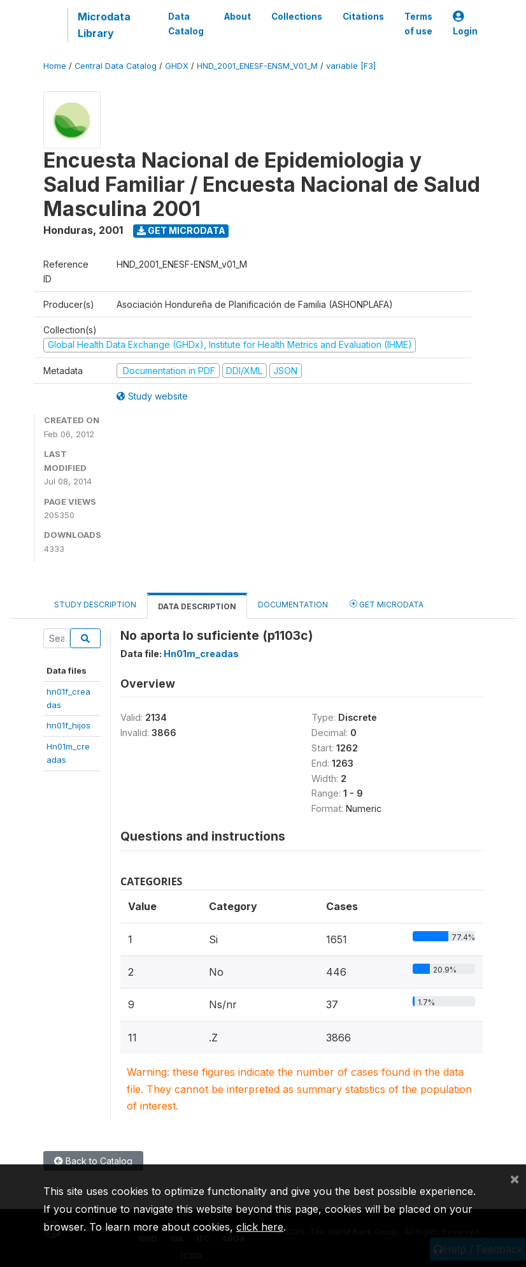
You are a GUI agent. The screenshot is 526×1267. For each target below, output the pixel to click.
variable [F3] (351, 66)
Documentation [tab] (293, 604)
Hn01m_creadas (201, 653)
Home (54, 66)
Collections (296, 16)
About (237, 16)
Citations (363, 16)
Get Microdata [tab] (386, 603)
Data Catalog (186, 23)
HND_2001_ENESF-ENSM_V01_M (257, 66)
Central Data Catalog (116, 66)
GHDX (176, 66)
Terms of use (418, 23)
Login (465, 24)
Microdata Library (104, 25)
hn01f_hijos (68, 725)
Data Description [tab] (197, 606)
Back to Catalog (93, 1160)
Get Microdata (181, 230)
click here (259, 1226)
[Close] (514, 1178)
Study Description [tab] (95, 604)
